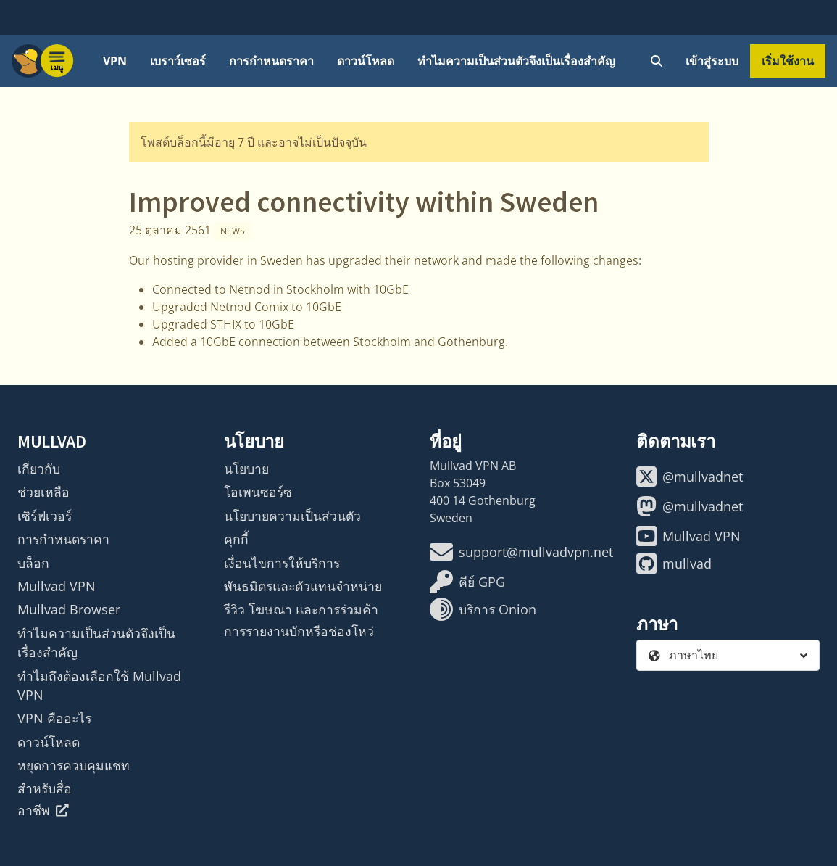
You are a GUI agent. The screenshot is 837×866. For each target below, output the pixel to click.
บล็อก (33, 563)
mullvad (674, 563)
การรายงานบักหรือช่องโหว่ (299, 631)
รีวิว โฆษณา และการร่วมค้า (301, 609)
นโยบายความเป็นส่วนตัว (292, 515)
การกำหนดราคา (271, 61)
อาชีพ (43, 810)
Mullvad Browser (68, 609)
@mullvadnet (689, 476)
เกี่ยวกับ (38, 468)
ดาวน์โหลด (365, 61)
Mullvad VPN (56, 586)
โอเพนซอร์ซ (258, 491)
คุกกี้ (236, 539)
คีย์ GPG (467, 581)
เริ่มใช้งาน (788, 61)
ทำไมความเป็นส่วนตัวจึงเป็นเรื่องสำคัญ (516, 61)
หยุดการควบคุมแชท (73, 765)
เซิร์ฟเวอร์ (44, 515)
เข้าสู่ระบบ (712, 61)
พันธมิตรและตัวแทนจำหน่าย (303, 586)
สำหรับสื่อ (44, 788)
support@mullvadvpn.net (521, 552)
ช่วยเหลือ (43, 491)
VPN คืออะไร (54, 718)
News (232, 231)
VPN (115, 61)
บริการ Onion (483, 609)
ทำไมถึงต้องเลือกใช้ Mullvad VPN (99, 685)
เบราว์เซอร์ (178, 61)
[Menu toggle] (57, 61)
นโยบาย (246, 468)
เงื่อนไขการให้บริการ (282, 563)
